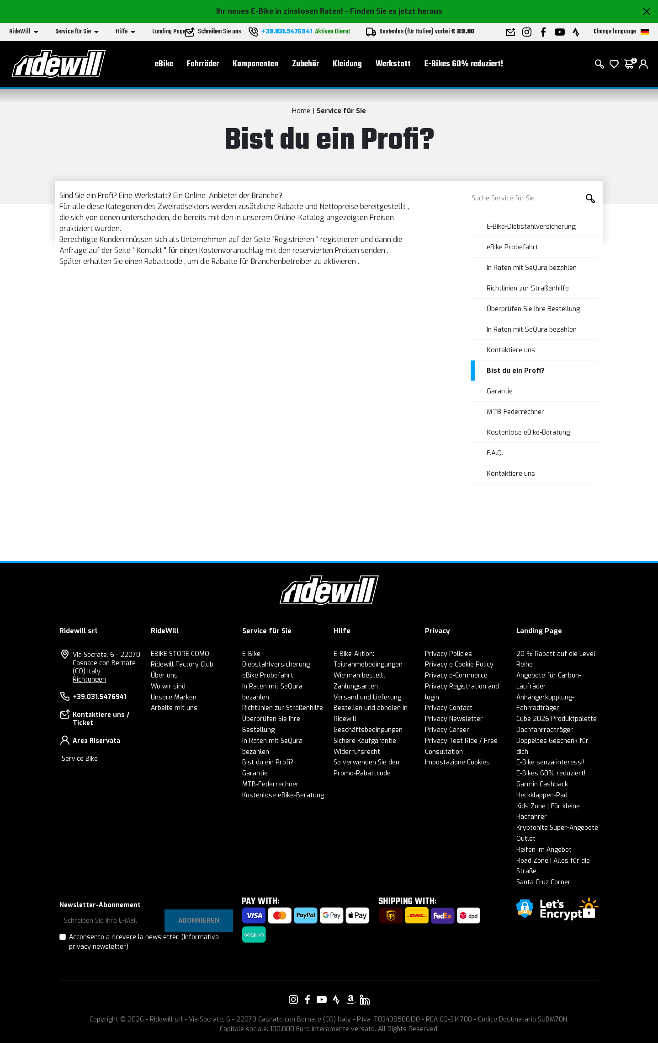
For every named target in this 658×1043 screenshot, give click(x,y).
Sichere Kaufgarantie (365, 741)
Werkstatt (393, 64)
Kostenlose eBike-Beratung (529, 432)
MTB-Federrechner (515, 411)
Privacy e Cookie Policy (459, 664)
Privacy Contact (448, 708)
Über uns (164, 675)
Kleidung (347, 64)
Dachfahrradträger (544, 730)
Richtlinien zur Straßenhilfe (528, 288)
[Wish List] (614, 64)
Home (301, 110)
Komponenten (255, 64)
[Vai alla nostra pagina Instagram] (293, 999)
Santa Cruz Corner (543, 882)
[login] (643, 64)
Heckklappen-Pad (542, 795)
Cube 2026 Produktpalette (556, 719)
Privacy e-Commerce (456, 675)
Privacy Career (447, 730)
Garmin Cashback (542, 784)
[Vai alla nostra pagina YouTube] (321, 999)
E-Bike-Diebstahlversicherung (531, 226)
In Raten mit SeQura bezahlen (532, 267)
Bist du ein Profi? (516, 370)
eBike (164, 64)
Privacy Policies (448, 654)
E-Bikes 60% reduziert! (464, 64)
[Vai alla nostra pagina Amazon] (350, 999)
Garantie (500, 391)
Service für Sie (341, 110)
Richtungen (89, 679)
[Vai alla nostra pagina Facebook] (307, 999)
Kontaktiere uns (511, 350)
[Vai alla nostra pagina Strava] (336, 999)
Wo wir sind (168, 686)
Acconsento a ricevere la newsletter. (144, 942)
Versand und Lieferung (367, 697)
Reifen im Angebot (544, 849)
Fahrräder (203, 64)
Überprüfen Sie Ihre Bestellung (534, 308)
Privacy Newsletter (454, 719)
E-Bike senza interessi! (550, 762)
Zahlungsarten (356, 686)
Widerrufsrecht (357, 751)
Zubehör (305, 64)
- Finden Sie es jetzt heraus (393, 11)
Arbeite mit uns (174, 708)
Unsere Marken (173, 697)
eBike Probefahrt (512, 247)
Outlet (526, 838)
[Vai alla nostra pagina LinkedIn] (364, 999)
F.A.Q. (495, 452)
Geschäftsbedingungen (368, 730)
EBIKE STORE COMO (180, 654)
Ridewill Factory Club (182, 664)
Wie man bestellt (360, 675)
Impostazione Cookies (457, 762)
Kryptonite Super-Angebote (557, 827)
